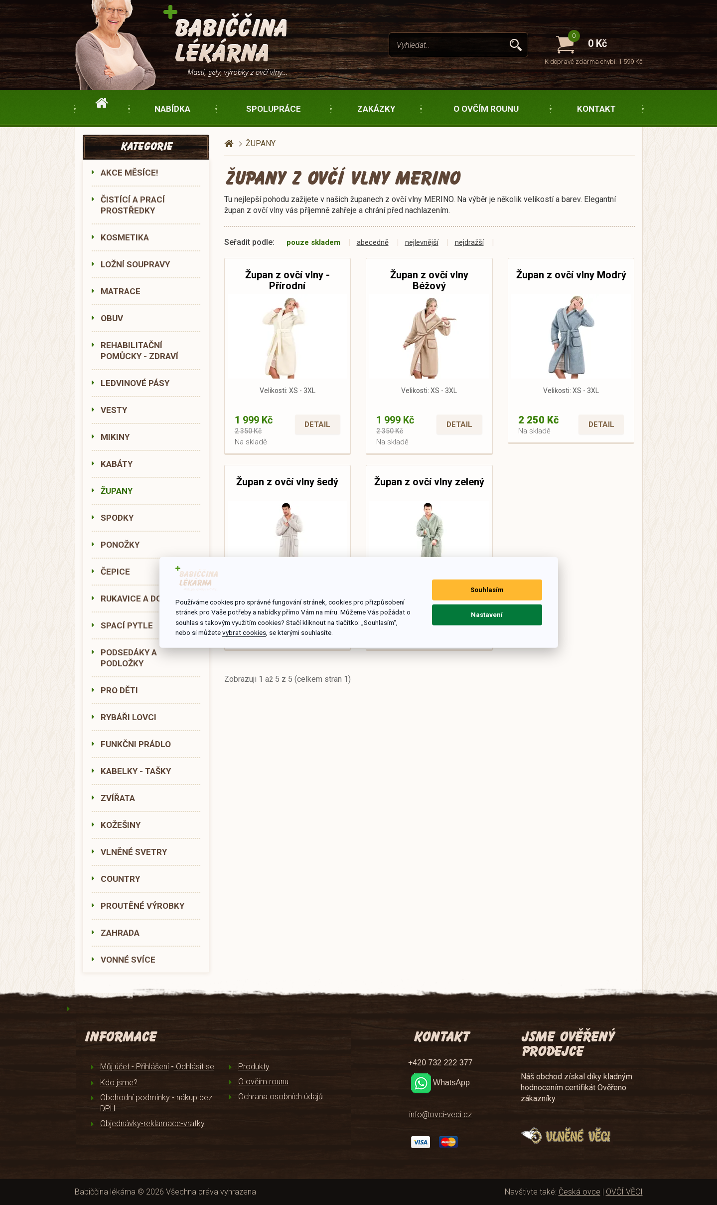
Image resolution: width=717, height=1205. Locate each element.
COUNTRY (120, 879)
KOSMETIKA (125, 237)
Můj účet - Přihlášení (134, 1066)
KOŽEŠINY (121, 825)
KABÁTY (117, 464)
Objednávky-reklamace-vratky (152, 1123)
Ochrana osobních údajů (280, 1096)
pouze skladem (313, 242)
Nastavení (487, 614)
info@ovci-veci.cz (440, 1114)
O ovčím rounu (486, 109)
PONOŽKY (120, 545)
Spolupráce (273, 109)
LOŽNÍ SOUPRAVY (135, 264)
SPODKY (117, 518)
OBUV (112, 318)
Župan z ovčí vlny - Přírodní (287, 280)
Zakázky (376, 109)
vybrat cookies (244, 632)
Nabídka (172, 109)
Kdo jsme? (119, 1082)
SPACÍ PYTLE (127, 625)
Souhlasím (487, 590)
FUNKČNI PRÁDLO (136, 744)
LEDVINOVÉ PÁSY (135, 383)
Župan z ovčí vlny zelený (429, 482)
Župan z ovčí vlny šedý (287, 482)
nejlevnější (421, 242)
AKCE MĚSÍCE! (129, 173)
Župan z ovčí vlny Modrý (571, 275)
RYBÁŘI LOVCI (128, 717)
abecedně (373, 242)
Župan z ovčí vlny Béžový (429, 280)
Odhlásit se (194, 1066)
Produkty (254, 1066)
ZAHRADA (120, 933)
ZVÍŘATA (118, 798)
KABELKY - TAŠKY (136, 771)
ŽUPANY (117, 491)
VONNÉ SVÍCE (128, 960)
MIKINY (115, 437)
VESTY (114, 410)
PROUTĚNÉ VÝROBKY (142, 906)
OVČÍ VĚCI (624, 1192)
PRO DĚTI (119, 690)
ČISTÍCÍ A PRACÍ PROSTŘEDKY (133, 205)
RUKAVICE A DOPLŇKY (145, 598)
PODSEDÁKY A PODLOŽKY (129, 657)
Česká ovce (579, 1192)
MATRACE (121, 291)
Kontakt (596, 109)
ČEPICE (115, 572)
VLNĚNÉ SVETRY (134, 852)
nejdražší (469, 242)
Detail (317, 424)
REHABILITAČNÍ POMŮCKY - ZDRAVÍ (139, 350)
